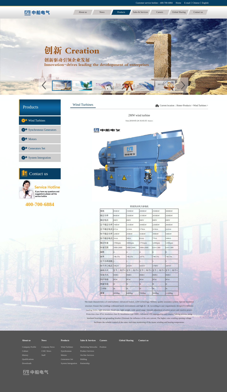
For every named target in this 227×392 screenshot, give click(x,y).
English (205, 3)
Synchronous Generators (42, 129)
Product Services (87, 351)
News (44, 340)
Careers (103, 340)
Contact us (143, 340)
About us (26, 340)
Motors (32, 139)
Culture (25, 351)
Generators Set (36, 148)
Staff (43, 355)
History (25, 355)
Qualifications (28, 359)
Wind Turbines (36, 120)
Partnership (85, 363)
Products (187, 105)
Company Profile (29, 347)
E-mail (187, 3)
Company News (48, 347)
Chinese (196, 3)
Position (103, 347)
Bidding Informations (85, 359)
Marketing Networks (88, 347)
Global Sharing (126, 340)
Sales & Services (88, 340)
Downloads (26, 363)
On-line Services (87, 355)
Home (178, 3)
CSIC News (46, 351)
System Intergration (39, 157)
